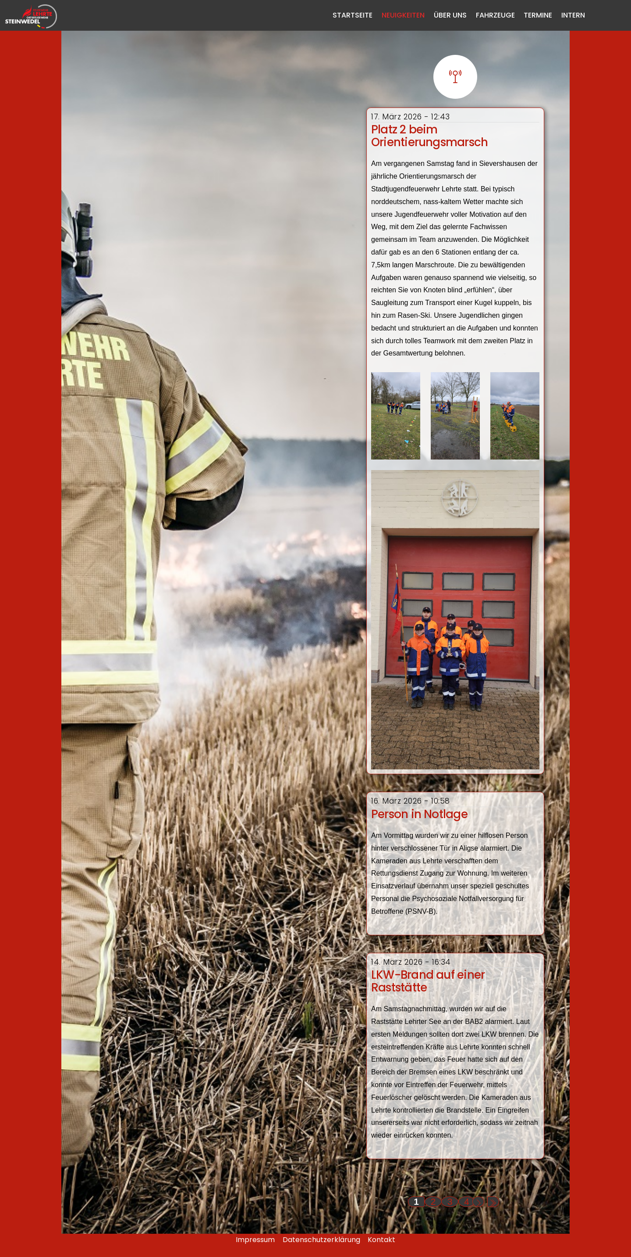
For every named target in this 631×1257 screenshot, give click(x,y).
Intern (573, 15)
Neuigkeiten (403, 15)
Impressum (255, 1240)
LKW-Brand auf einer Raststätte (428, 981)
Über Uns (450, 15)
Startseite (352, 15)
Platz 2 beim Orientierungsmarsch (429, 136)
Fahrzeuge (495, 15)
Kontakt (381, 1240)
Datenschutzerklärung (321, 1240)
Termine (538, 15)
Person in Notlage (419, 814)
